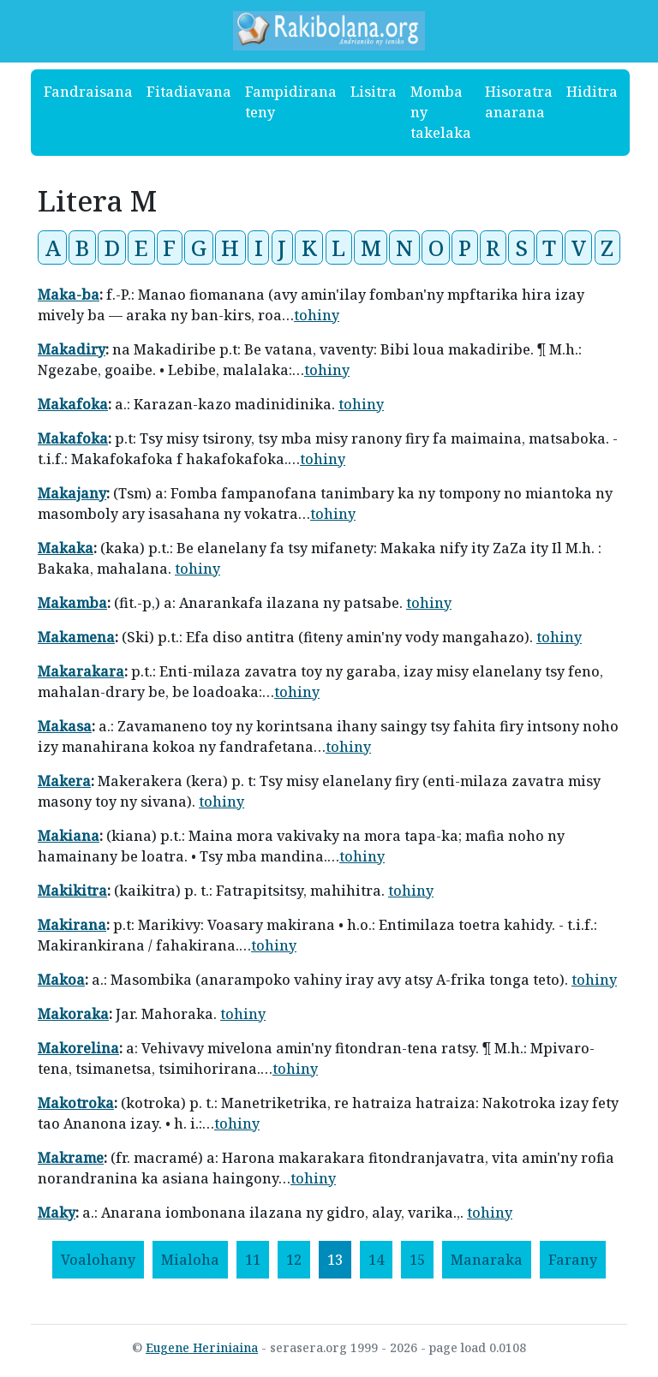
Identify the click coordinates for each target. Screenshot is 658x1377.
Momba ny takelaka (440, 112)
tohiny (316, 315)
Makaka (65, 548)
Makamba (72, 602)
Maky (56, 1212)
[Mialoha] (190, 1260)
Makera (64, 781)
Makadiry (71, 349)
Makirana (72, 924)
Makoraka (73, 1013)
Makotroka (76, 1103)
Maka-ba (68, 294)
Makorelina (78, 1048)
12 (294, 1259)
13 (335, 1259)
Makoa (61, 979)
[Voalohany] (98, 1260)
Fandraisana (88, 91)
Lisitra (373, 91)
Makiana (68, 835)
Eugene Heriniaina (202, 1347)
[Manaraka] (486, 1260)
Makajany (72, 493)
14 (376, 1259)
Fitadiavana (189, 91)
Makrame (71, 1157)
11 (252, 1259)
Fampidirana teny (291, 102)
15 (417, 1259)
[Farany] (573, 1260)
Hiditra (592, 91)
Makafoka (73, 404)
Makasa (65, 726)
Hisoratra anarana (519, 102)
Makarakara (81, 671)
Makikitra (72, 890)
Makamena (76, 637)
